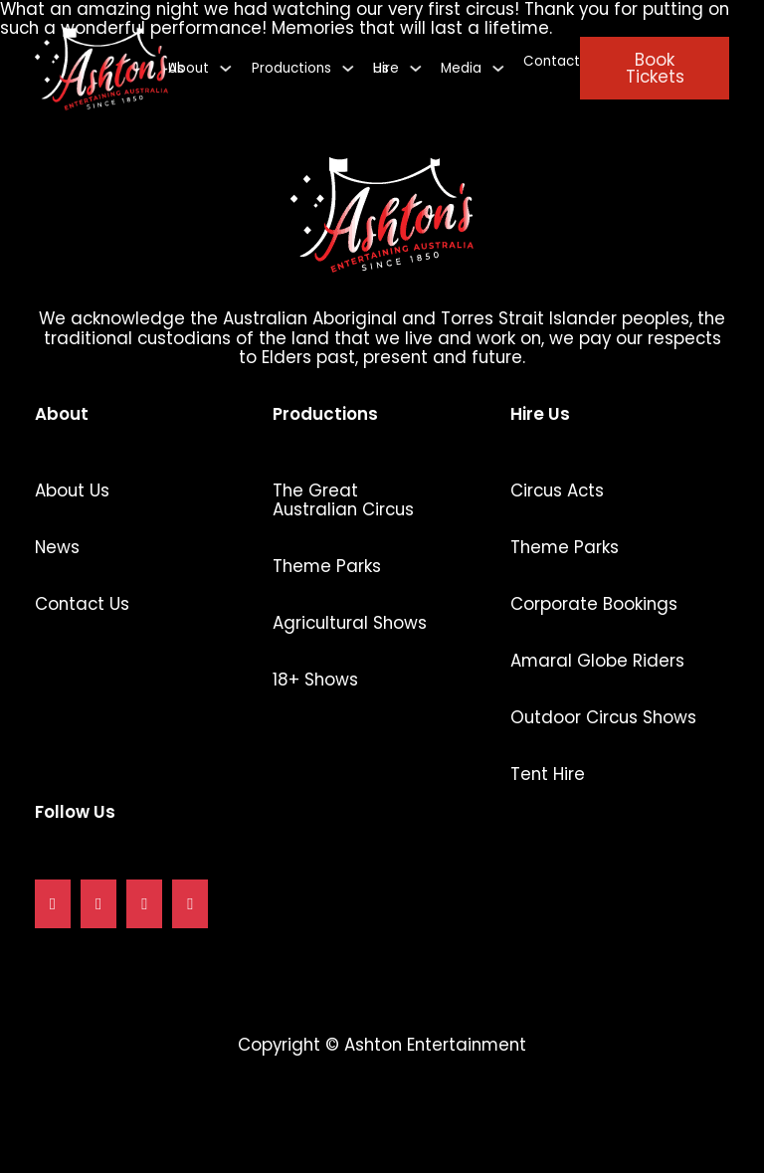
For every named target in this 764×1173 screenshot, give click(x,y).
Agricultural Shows (350, 623)
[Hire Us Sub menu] (415, 68)
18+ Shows (315, 680)
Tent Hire (547, 774)
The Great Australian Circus (343, 501)
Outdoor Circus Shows (603, 717)
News (57, 547)
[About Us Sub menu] (225, 68)
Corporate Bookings (593, 604)
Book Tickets (655, 68)
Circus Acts (557, 491)
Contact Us (82, 604)
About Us (72, 491)
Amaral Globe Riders (597, 661)
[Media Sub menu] (497, 68)
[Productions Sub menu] (347, 68)
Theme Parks (327, 566)
